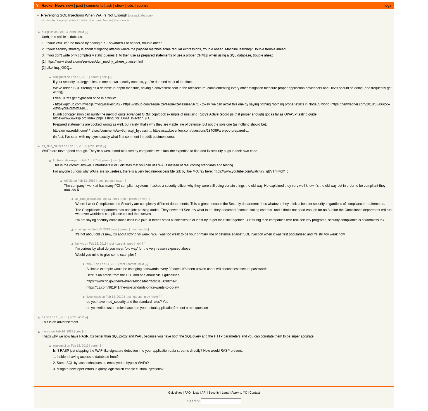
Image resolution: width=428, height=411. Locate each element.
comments (94, 5)
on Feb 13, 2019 (77, 20)
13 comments (121, 20)
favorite (107, 20)
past (79, 5)
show (119, 5)
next (81, 32)
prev (91, 146)
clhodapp (81, 229)
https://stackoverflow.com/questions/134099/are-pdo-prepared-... (201, 131)
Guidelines (175, 392)
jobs (130, 5)
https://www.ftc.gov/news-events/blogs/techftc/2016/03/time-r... (133, 281)
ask (109, 5)
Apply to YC (239, 392)
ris (43, 317)
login (388, 5)
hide (91, 20)
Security (214, 392)
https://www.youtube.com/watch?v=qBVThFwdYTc (251, 171)
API (203, 392)
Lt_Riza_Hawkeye (65, 160)
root (100, 180)
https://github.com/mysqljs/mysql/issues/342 (87, 104)
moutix (46, 331)
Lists (196, 392)
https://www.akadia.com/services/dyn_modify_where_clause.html (94, 61)
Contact (254, 392)
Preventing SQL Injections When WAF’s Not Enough (84, 15)
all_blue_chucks (52, 146)
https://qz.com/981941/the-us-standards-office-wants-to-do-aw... (134, 287)
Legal (225, 392)
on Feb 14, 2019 (107, 264)
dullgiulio (47, 32)
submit (142, 5)
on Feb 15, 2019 (78, 345)
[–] (86, 32)
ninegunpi (61, 20)
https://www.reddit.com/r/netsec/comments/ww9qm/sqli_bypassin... (102, 131)
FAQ (188, 392)
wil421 (68, 180)
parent (95, 77)
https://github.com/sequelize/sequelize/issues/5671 (161, 104)
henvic (79, 243)
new (69, 5)
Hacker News (53, 5)
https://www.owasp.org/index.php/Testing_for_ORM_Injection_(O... (102, 118)
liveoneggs (94, 296)
